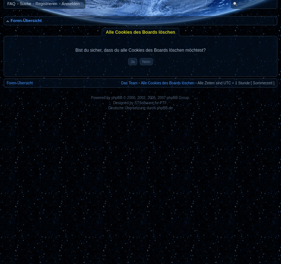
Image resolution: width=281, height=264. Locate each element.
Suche (25, 3)
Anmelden (70, 3)
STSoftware (144, 103)
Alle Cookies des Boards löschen (167, 83)
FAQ (11, 3)
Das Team (129, 83)
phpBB (116, 98)
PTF (163, 103)
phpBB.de (165, 108)
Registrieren (46, 3)
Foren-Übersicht (26, 20)
